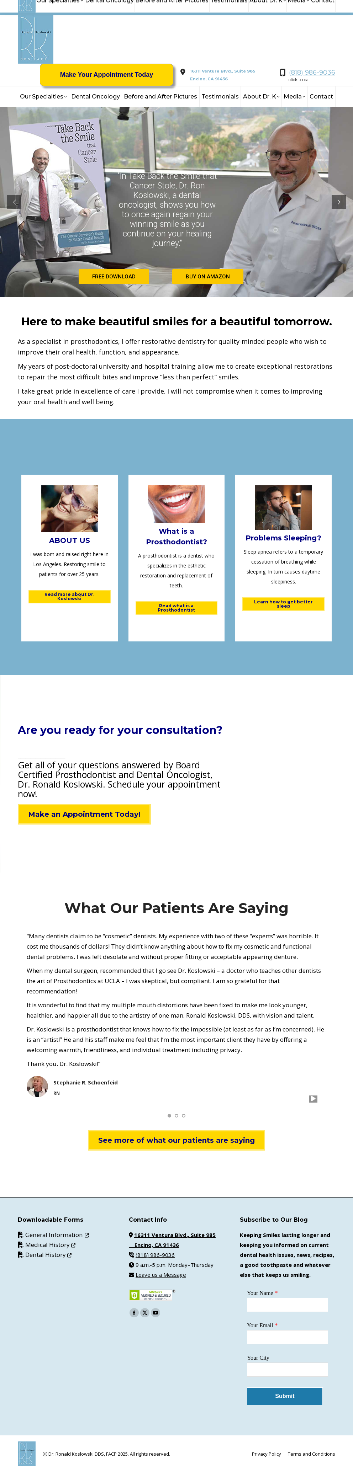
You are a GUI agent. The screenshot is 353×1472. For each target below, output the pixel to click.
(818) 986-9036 (312, 72)
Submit (284, 1396)
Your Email (260, 1325)
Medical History (50, 1245)
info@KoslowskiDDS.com (87, 7)
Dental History (48, 1254)
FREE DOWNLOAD (114, 276)
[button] (169, 1116)
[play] (313, 1099)
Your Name (260, 1293)
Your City (258, 1358)
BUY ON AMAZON (208, 276)
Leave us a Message (161, 1274)
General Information (57, 1235)
